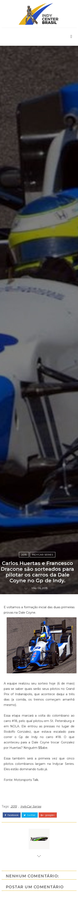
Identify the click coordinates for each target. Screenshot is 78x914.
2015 (24, 554)
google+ (48, 815)
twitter (30, 815)
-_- (26, 587)
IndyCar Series (42, 554)
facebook (12, 815)
